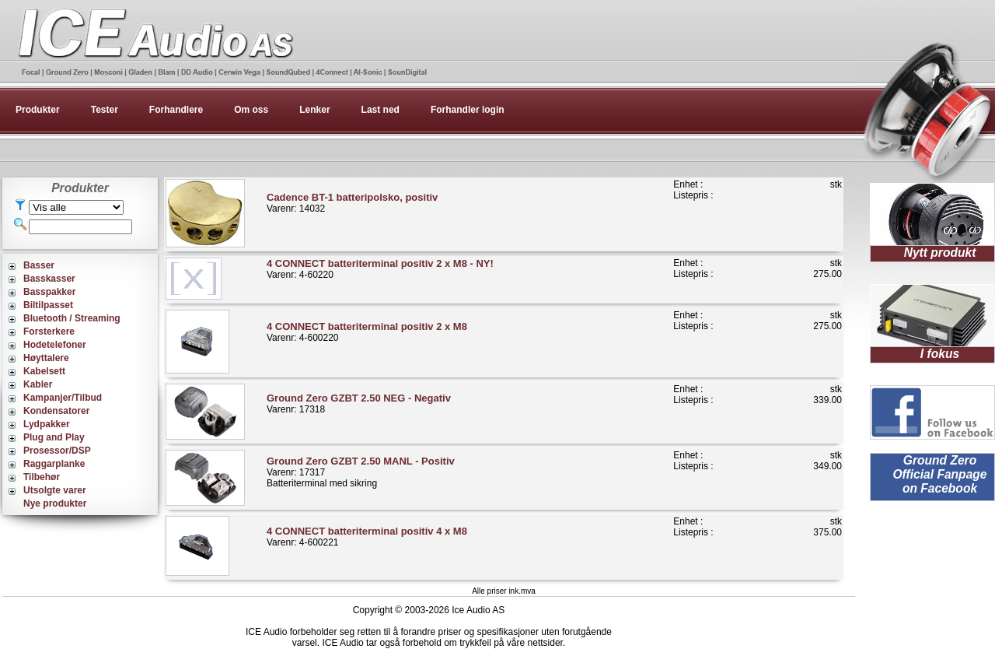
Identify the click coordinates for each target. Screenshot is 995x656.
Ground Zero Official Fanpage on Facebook (939, 474)
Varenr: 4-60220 (380, 269)
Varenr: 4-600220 (367, 332)
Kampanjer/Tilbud (62, 397)
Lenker (314, 109)
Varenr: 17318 (359, 403)
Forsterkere (49, 331)
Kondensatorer (56, 410)
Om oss (251, 109)
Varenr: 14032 (352, 202)
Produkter (38, 109)
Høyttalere (46, 358)
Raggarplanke (54, 463)
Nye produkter (54, 503)
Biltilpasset (48, 305)
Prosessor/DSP (57, 450)
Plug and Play (54, 437)
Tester (104, 109)
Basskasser (49, 278)
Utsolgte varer (54, 490)
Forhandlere (176, 109)
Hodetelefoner (54, 344)
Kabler (37, 384)
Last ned (380, 109)
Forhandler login (467, 109)
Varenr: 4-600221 (367, 536)
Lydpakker (46, 424)
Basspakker (49, 291)
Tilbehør (41, 477)
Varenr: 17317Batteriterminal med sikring (361, 472)
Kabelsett (44, 371)
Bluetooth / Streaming (71, 318)
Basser (38, 265)
